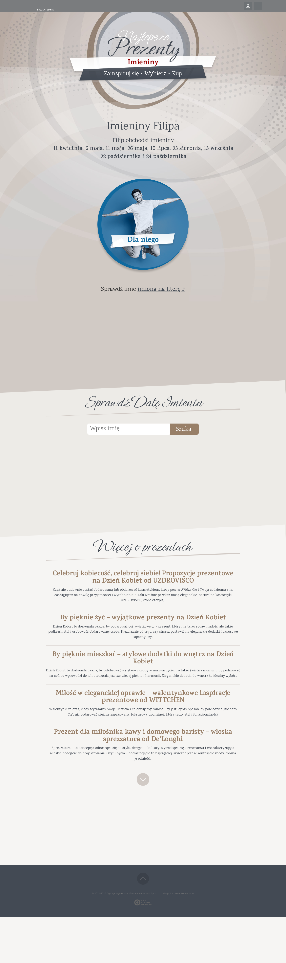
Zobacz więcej (143, 823)
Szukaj (190, 430)
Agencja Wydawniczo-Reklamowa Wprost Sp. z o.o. (134, 939)
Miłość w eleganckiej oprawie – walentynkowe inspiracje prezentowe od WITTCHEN (143, 729)
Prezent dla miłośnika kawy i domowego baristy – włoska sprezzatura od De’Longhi (143, 774)
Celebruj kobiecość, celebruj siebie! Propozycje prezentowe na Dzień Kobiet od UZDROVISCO (143, 579)
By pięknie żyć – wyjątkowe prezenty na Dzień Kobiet (143, 629)
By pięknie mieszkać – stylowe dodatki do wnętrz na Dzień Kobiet (143, 679)
